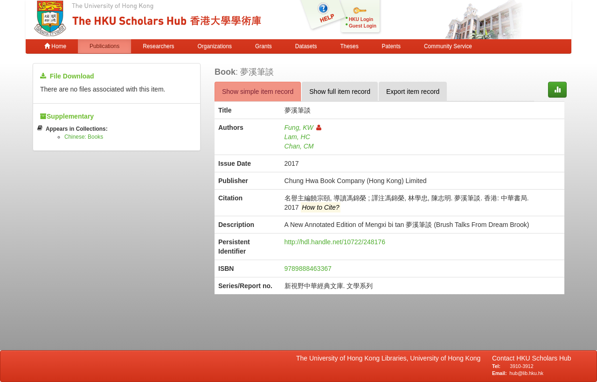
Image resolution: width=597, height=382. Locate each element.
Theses (349, 46)
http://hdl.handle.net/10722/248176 (335, 242)
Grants (263, 46)
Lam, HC (297, 137)
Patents (391, 46)
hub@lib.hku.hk (526, 373)
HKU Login (361, 19)
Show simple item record (257, 91)
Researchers (158, 46)
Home (55, 46)
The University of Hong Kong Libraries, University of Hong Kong (390, 358)
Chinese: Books (83, 137)
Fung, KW (303, 127)
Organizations (215, 46)
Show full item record (339, 91)
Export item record (412, 91)
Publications (104, 46)
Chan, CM (299, 146)
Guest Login (362, 25)
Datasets (306, 46)
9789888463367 (308, 268)
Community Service (448, 46)
